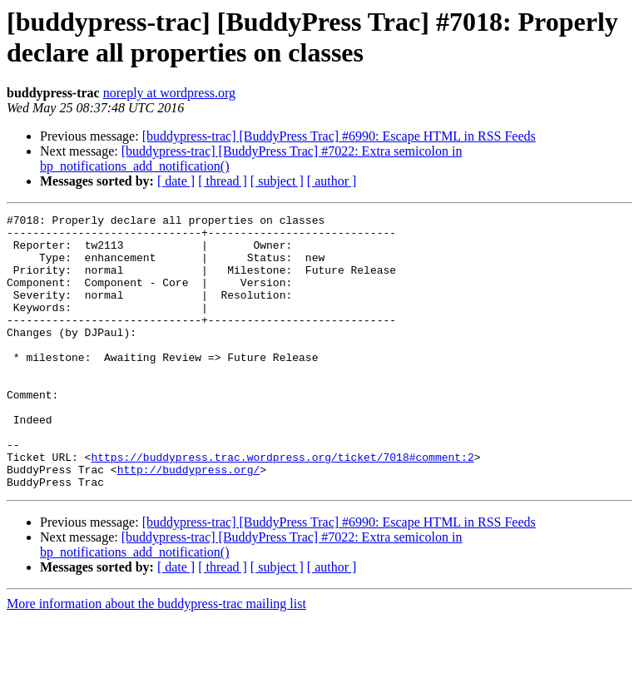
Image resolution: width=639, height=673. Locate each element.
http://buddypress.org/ (188, 521)
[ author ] (332, 181)
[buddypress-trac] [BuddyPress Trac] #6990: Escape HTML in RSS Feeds (339, 136)
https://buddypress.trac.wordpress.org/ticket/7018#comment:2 (282, 506)
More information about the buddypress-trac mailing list (156, 658)
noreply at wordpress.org (169, 93)
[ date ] (176, 181)
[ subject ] (277, 181)
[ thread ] (222, 181)
